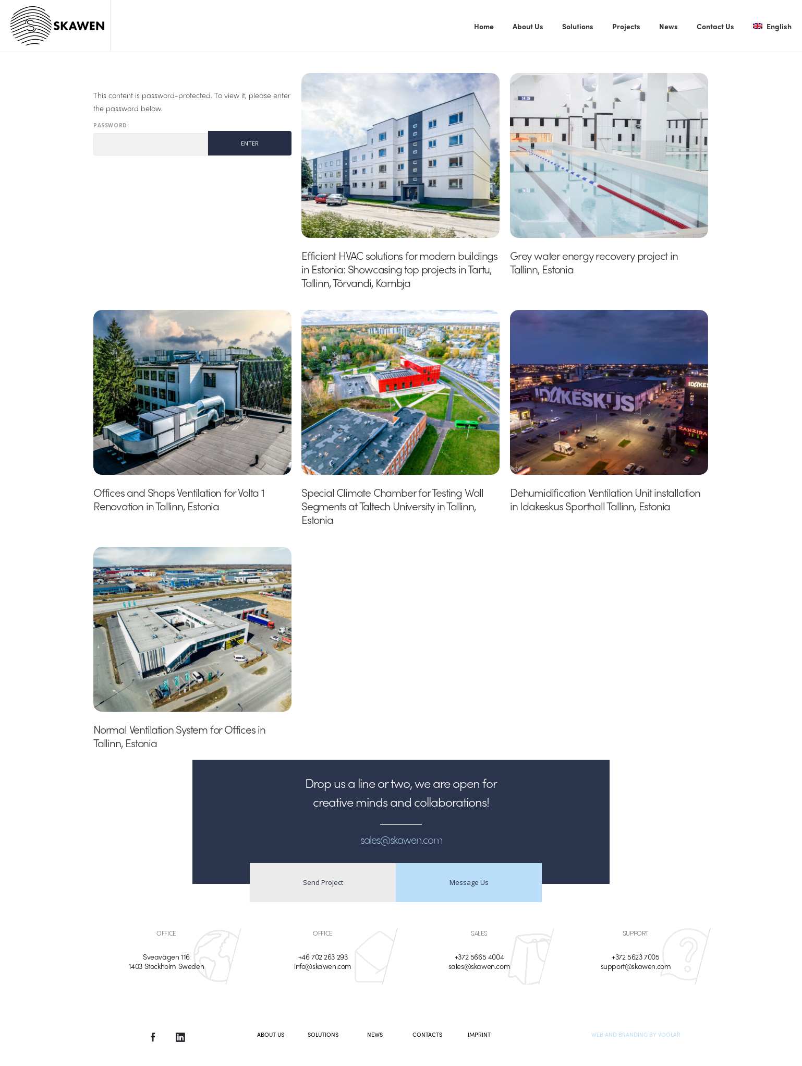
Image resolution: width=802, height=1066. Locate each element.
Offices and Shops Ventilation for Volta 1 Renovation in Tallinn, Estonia (178, 498)
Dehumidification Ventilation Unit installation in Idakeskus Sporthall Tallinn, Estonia (605, 498)
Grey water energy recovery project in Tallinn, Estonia (594, 262)
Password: (150, 139)
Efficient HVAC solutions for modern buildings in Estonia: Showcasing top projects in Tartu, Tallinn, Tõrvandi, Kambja (399, 268)
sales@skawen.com (479, 966)
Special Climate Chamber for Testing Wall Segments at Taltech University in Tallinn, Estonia (392, 505)
